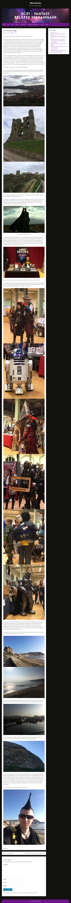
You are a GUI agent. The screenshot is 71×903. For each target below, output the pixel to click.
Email (4, 882)
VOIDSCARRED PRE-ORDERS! (56, 52)
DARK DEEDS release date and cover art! (35, 853)
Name (4, 879)
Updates (6, 848)
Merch (47, 24)
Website (5, 886)
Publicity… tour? (54, 32)
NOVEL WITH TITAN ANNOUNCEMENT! (59, 50)
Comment (5, 864)
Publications (23, 24)
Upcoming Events (54, 49)
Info (8, 24)
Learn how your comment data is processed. (28, 892)
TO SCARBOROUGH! (8, 853)
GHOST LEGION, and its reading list (58, 39)
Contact (17, 24)
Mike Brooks (35, 3)
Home (4, 24)
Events (42, 24)
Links (12, 24)
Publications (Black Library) (33, 24)
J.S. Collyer (31, 243)
